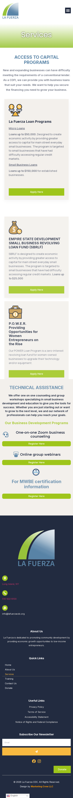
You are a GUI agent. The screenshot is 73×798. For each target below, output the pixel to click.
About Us (10, 669)
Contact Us (11, 683)
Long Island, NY (10, 584)
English (12, 795)
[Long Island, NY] (5, 578)
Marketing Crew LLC (42, 786)
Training (9, 678)
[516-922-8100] (5, 593)
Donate (8, 688)
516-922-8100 (9, 598)
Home (8, 665)
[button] (68, 10)
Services (9, 674)
